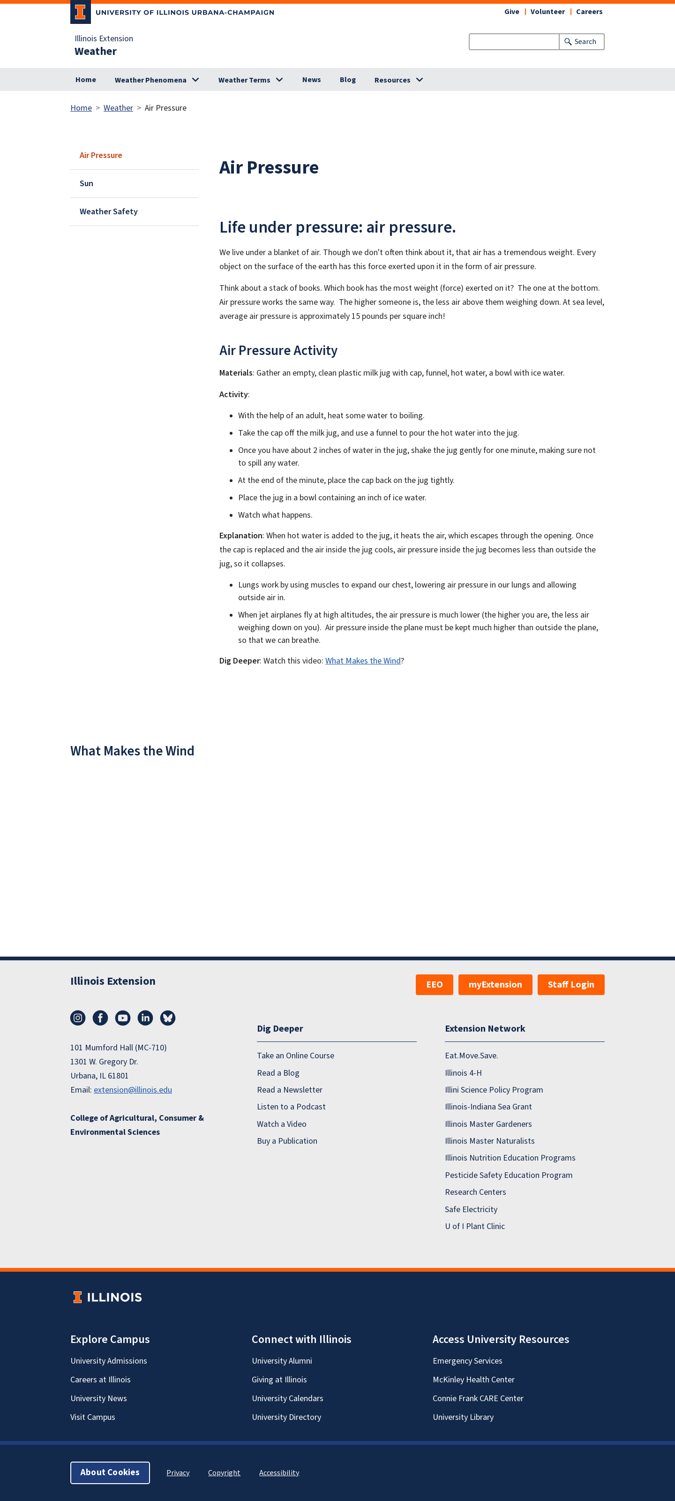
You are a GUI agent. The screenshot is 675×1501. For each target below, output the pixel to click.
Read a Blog (278, 1073)
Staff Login (571, 984)
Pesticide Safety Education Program (509, 1175)
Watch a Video (282, 1124)
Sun (86, 183)
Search (585, 42)
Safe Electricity (471, 1209)
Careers (589, 12)
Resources (393, 80)
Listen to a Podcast (291, 1107)
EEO (434, 984)
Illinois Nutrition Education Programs (510, 1158)
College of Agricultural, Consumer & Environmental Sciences (137, 1125)
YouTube (122, 1018)
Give (511, 12)
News (311, 80)
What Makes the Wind (363, 661)
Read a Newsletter (289, 1090)
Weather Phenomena (151, 80)
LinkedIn (145, 1018)
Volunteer (548, 12)
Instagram (78, 1018)
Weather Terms (244, 80)
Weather (96, 52)
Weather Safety (109, 212)
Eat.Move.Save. (471, 1056)
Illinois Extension (104, 39)
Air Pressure (101, 155)
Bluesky (168, 1018)
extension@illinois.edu (133, 1090)
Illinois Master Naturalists (490, 1141)
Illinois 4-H (463, 1073)
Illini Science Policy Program (494, 1090)
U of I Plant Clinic (475, 1226)
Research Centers (475, 1192)
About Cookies (110, 1472)
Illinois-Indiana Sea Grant (488, 1107)
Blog (348, 80)
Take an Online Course (295, 1056)
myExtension (495, 984)
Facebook (100, 1018)
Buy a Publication (287, 1141)
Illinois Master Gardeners (488, 1124)
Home (85, 80)
